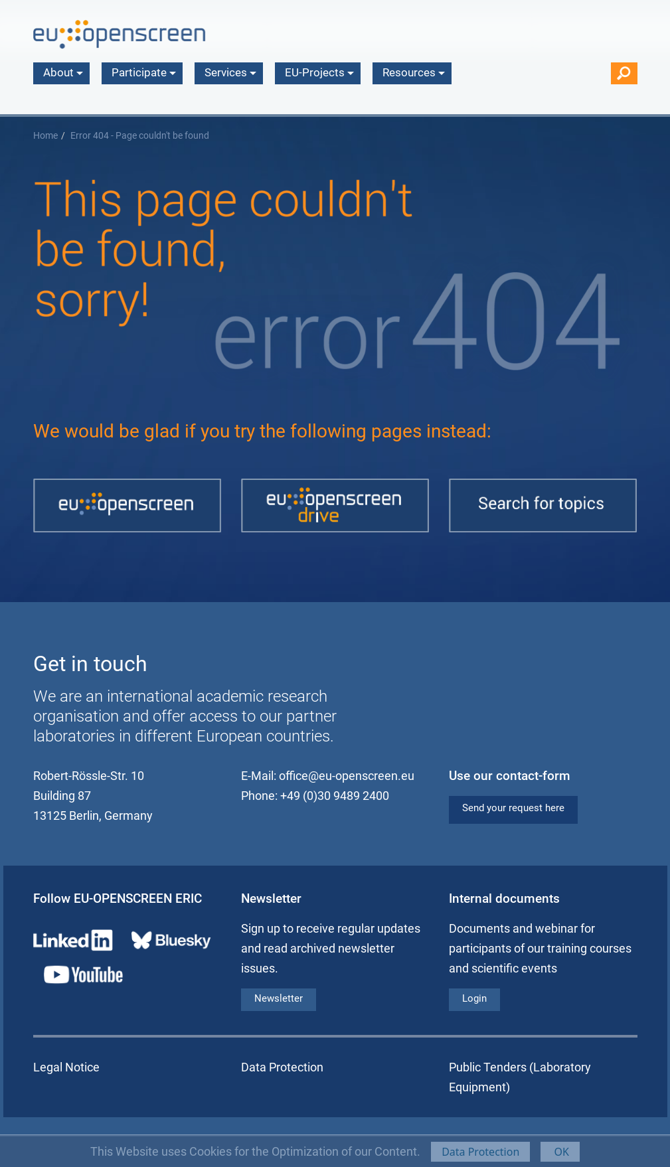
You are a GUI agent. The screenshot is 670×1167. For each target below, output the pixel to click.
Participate (144, 72)
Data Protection (480, 1151)
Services (230, 72)
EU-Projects (319, 72)
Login (474, 998)
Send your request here (513, 808)
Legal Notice (66, 1067)
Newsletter (278, 998)
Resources (413, 72)
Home (45, 135)
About (63, 72)
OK (560, 1151)
